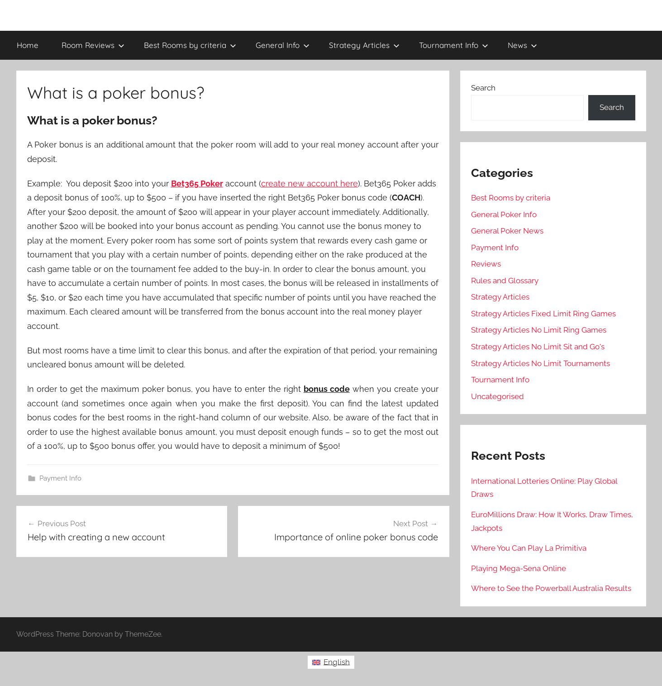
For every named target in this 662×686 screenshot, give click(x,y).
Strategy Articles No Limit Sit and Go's (538, 346)
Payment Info (60, 478)
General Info (283, 45)
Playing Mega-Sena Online (518, 568)
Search (483, 87)
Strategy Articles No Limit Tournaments (540, 363)
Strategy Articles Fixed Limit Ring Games (543, 313)
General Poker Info (504, 214)
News (522, 45)
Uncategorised (497, 396)
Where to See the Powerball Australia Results (551, 588)
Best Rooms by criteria (190, 45)
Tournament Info (453, 45)
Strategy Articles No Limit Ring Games (538, 329)
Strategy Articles (364, 45)
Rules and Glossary (504, 280)
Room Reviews (93, 45)
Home (27, 45)
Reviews (486, 263)
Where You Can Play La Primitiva (528, 548)
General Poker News (507, 230)
